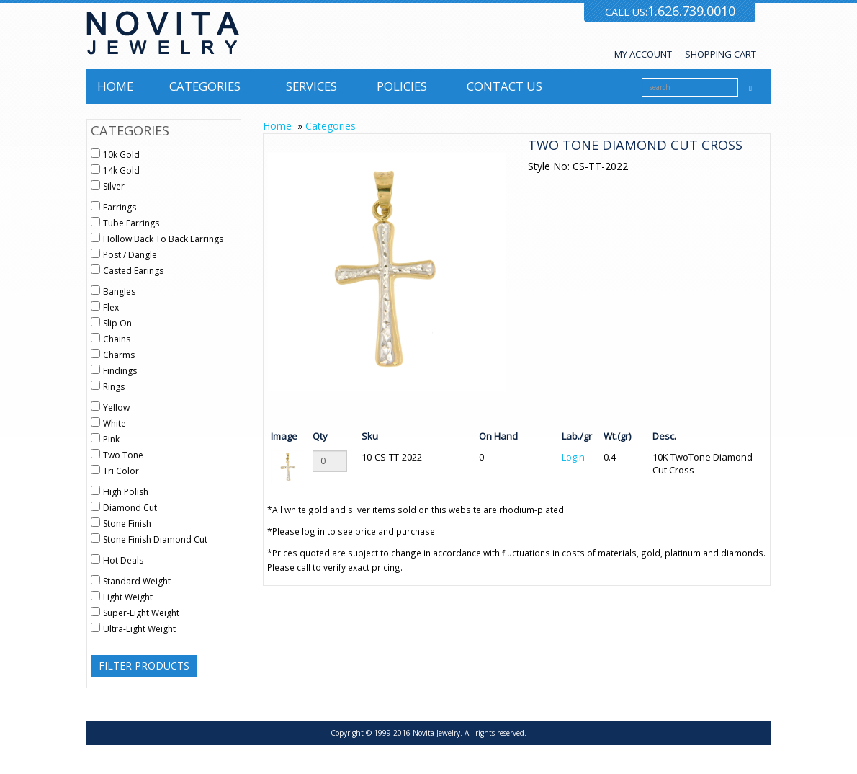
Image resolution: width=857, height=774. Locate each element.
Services (311, 86)
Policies (402, 86)
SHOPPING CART (720, 54)
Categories (205, 86)
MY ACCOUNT (643, 54)
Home (115, 86)
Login (573, 456)
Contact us (504, 86)
